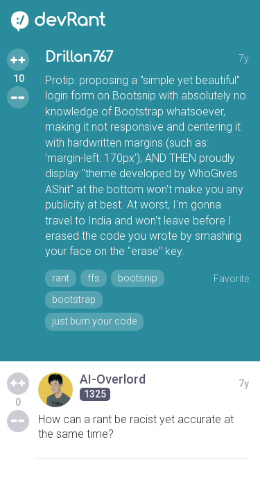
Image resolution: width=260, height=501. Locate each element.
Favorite (231, 278)
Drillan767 (79, 57)
